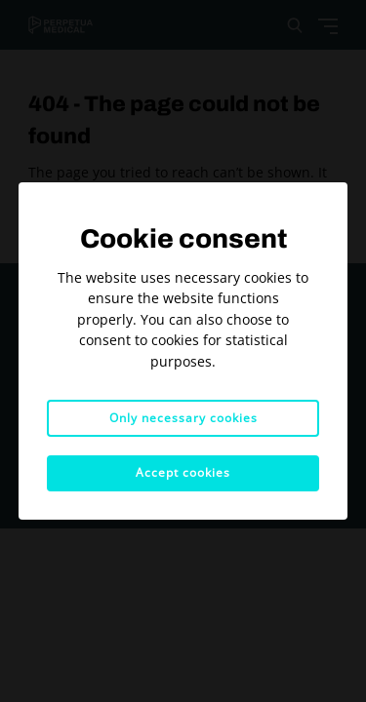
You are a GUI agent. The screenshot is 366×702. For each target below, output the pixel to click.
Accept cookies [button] (183, 472)
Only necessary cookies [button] (183, 418)
